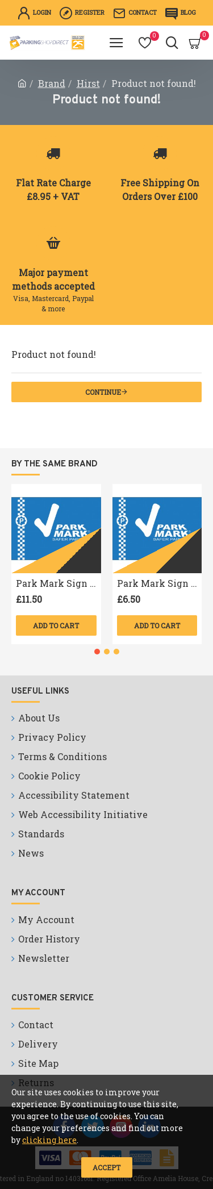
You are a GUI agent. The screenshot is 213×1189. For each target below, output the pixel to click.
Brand (51, 83)
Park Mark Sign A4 (159, 583)
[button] (97, 651)
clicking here (49, 1139)
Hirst (88, 83)
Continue (103, 392)
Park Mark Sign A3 (58, 583)
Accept (106, 1167)
